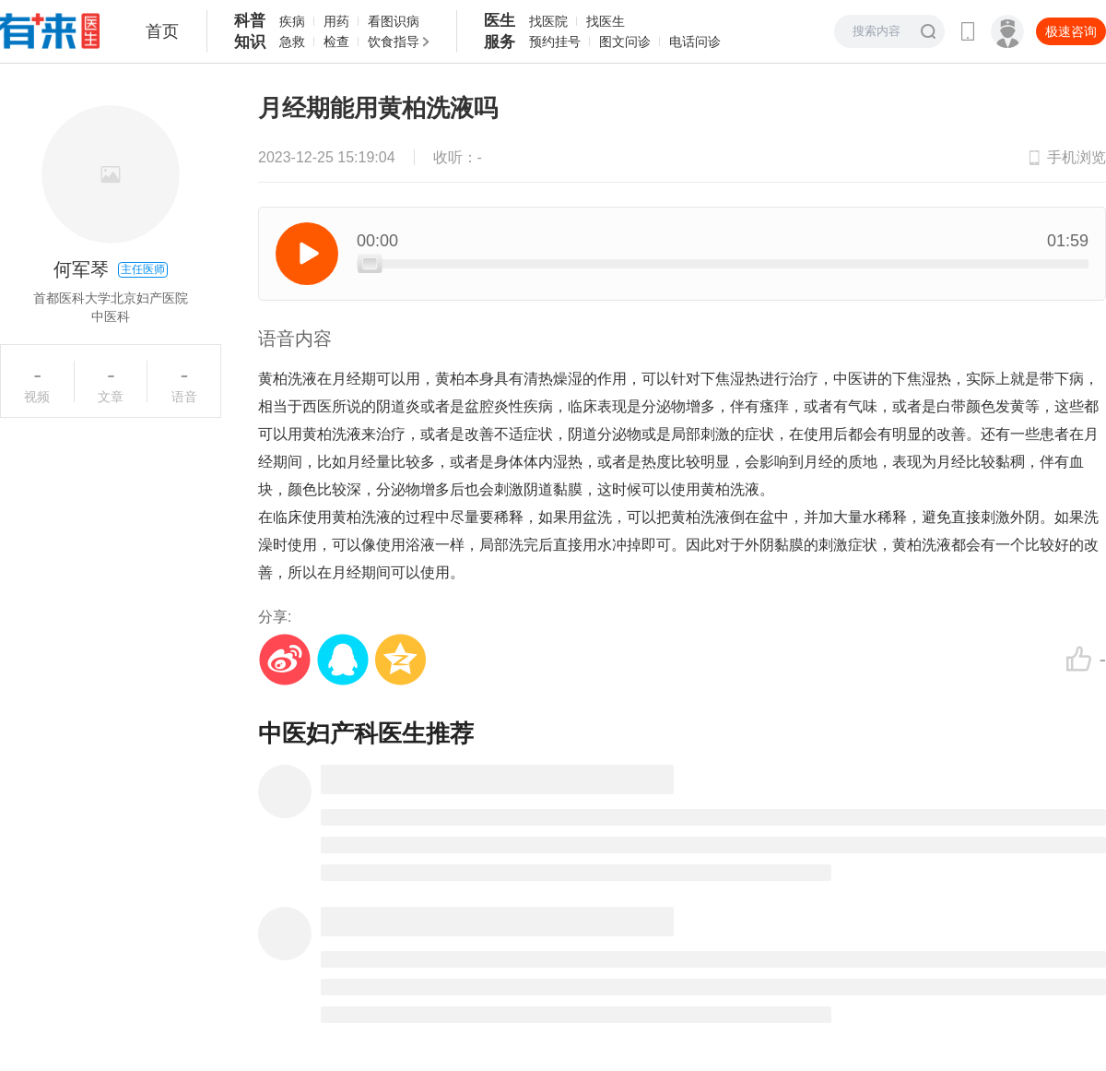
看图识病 (393, 21)
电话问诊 (695, 41)
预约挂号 (555, 41)
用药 (336, 21)
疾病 (292, 21)
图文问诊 (625, 41)
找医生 (605, 21)
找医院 (548, 21)
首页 (162, 31)
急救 (292, 41)
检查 (336, 41)
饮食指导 (393, 41)
